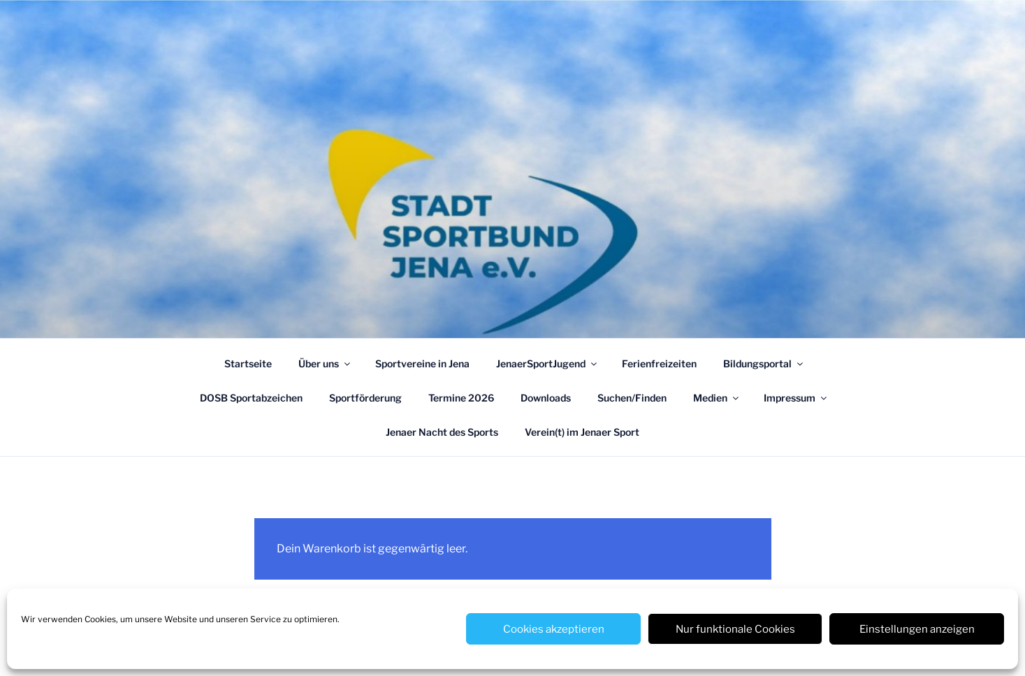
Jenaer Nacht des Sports (442, 432)
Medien (717, 398)
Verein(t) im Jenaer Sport (582, 432)
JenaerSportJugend (547, 363)
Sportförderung (365, 398)
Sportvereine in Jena (422, 363)
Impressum (796, 398)
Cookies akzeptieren (553, 629)
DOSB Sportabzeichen (251, 398)
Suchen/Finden (632, 398)
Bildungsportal (764, 363)
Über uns (325, 363)
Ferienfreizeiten (659, 363)
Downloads (546, 398)
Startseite (248, 363)
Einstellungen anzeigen (917, 629)
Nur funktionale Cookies (735, 629)
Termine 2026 (461, 398)
